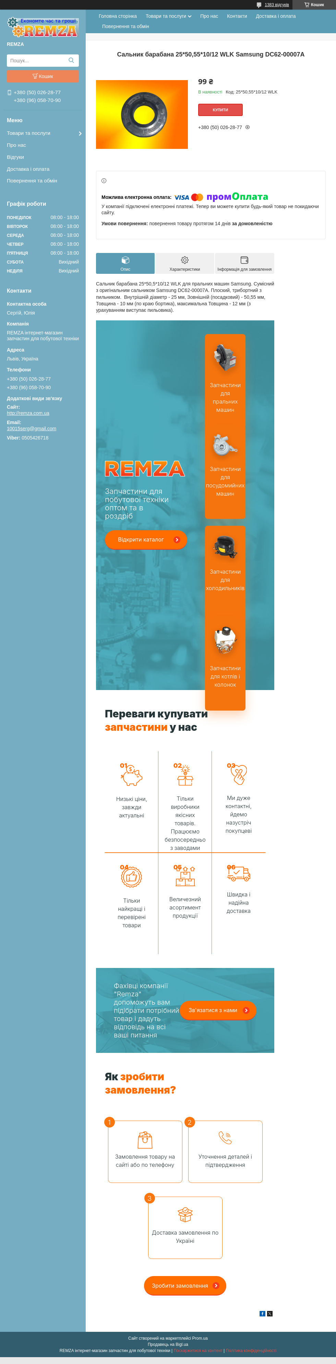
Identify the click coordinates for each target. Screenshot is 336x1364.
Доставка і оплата (28, 169)
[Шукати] (71, 60)
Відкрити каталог (141, 539)
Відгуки (15, 157)
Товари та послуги (28, 133)
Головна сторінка (118, 16)
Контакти (237, 16)
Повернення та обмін (32, 180)
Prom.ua (200, 1338)
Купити (220, 110)
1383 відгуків (277, 4)
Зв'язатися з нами (213, 1010)
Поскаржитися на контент (197, 1350)
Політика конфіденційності (251, 1350)
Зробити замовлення (180, 1285)
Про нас (16, 145)
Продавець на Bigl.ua (168, 1344)
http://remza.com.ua (28, 413)
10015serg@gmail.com (31, 428)
